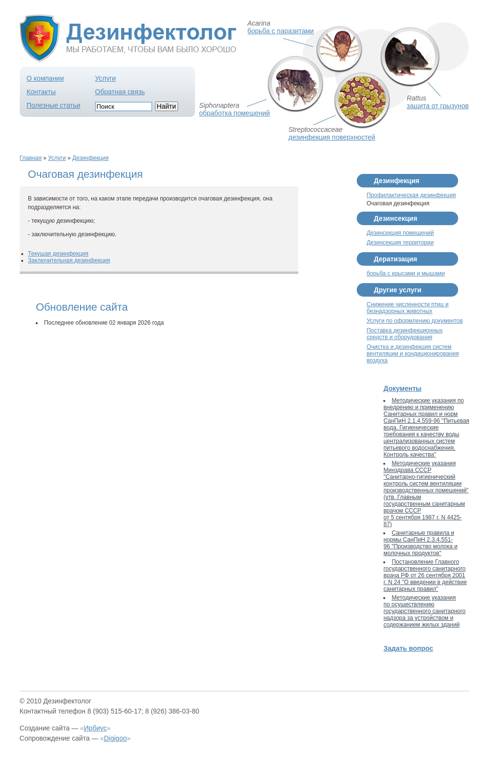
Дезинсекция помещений (399, 232)
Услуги (105, 78)
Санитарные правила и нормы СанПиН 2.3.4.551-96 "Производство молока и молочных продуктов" (420, 543)
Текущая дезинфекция (58, 253)
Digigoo (115, 738)
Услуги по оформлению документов (414, 320)
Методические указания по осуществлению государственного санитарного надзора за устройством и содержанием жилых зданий (424, 611)
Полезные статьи (53, 105)
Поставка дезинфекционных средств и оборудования (404, 334)
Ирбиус (95, 728)
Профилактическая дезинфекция (411, 195)
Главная (31, 158)
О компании (45, 78)
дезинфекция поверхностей (331, 137)
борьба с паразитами (280, 31)
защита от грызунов (437, 106)
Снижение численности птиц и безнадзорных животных (407, 308)
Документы (402, 388)
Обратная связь (120, 92)
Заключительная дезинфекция (69, 260)
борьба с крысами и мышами (405, 273)
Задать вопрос (408, 648)
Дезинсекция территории (399, 242)
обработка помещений (234, 113)
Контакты (41, 92)
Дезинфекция (90, 158)
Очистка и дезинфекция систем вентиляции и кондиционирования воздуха (412, 353)
